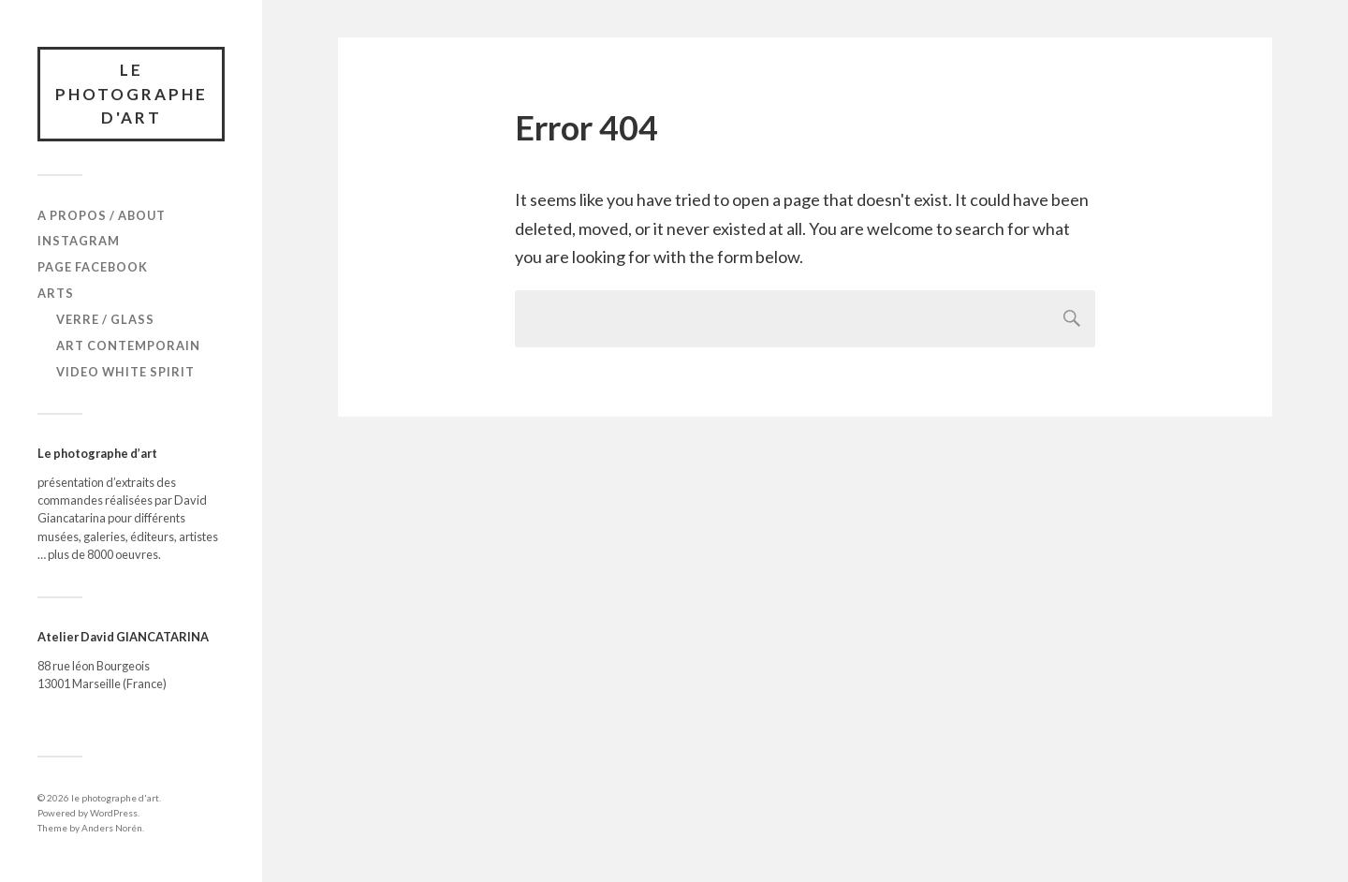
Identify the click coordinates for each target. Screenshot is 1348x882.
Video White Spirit (125, 371)
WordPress (114, 812)
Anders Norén (111, 827)
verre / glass (105, 319)
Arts (55, 293)
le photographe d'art (131, 93)
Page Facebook (92, 266)
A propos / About (101, 215)
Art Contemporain (128, 345)
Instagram (78, 240)
